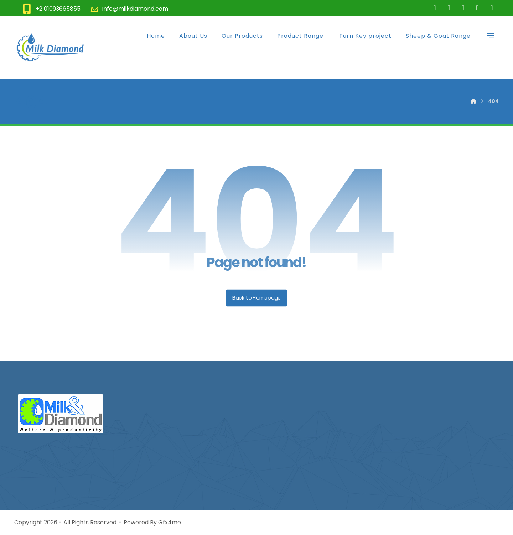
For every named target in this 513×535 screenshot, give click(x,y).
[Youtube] (491, 8)
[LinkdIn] (477, 8)
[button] (490, 35)
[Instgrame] (463, 8)
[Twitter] (449, 8)
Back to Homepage (256, 297)
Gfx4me (169, 522)
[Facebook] (435, 8)
